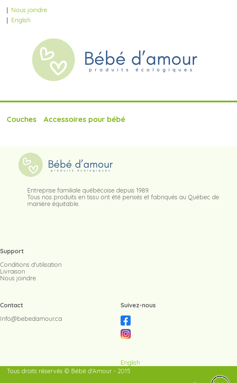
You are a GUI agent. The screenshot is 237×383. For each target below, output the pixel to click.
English (20, 20)
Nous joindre (29, 10)
